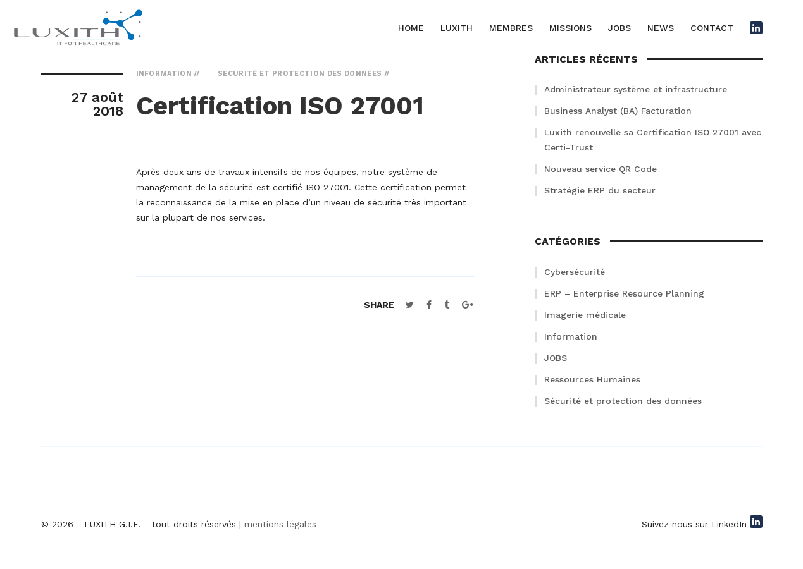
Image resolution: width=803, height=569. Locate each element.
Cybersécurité (574, 272)
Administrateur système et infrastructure (635, 89)
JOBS (619, 28)
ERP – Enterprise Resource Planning (624, 293)
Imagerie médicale (585, 315)
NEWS (660, 28)
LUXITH (456, 28)
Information (570, 336)
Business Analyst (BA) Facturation (618, 111)
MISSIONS (570, 28)
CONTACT (711, 28)
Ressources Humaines (592, 379)
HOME (411, 28)
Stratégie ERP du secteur (600, 190)
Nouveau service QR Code (600, 169)
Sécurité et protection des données (623, 401)
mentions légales (280, 524)
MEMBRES (511, 28)
